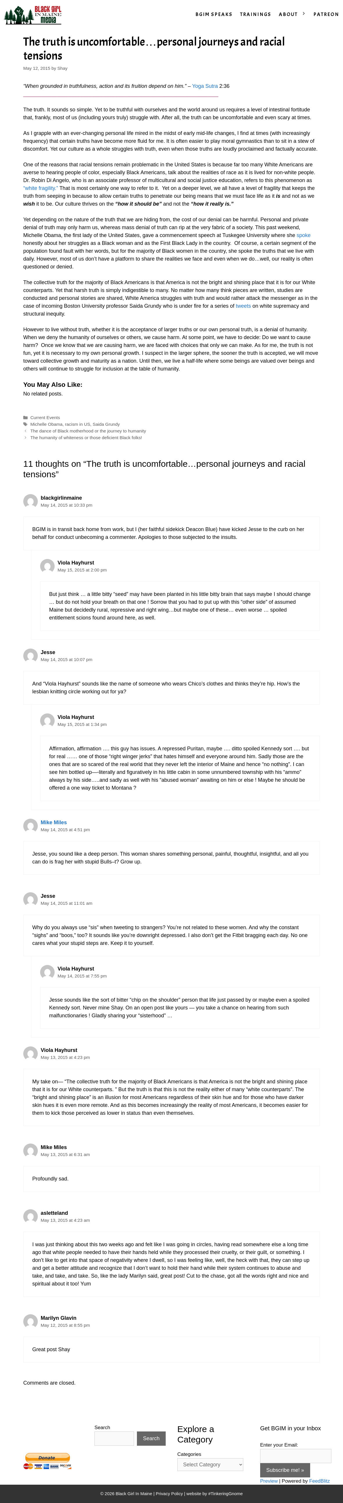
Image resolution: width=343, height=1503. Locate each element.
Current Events (45, 417)
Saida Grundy (106, 424)
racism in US (77, 424)
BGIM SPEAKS (214, 14)
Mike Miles (54, 822)
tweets (244, 306)
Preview (269, 1481)
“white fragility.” (40, 188)
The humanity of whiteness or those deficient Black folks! (86, 437)
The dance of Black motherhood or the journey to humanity (88, 430)
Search (102, 1427)
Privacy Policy (169, 1493)
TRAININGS (255, 14)
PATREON (326, 14)
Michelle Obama (46, 424)
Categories (189, 1454)
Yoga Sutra (205, 86)
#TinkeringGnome (225, 1493)
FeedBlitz (319, 1481)
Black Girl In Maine (134, 1493)
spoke (303, 235)
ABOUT (294, 14)
